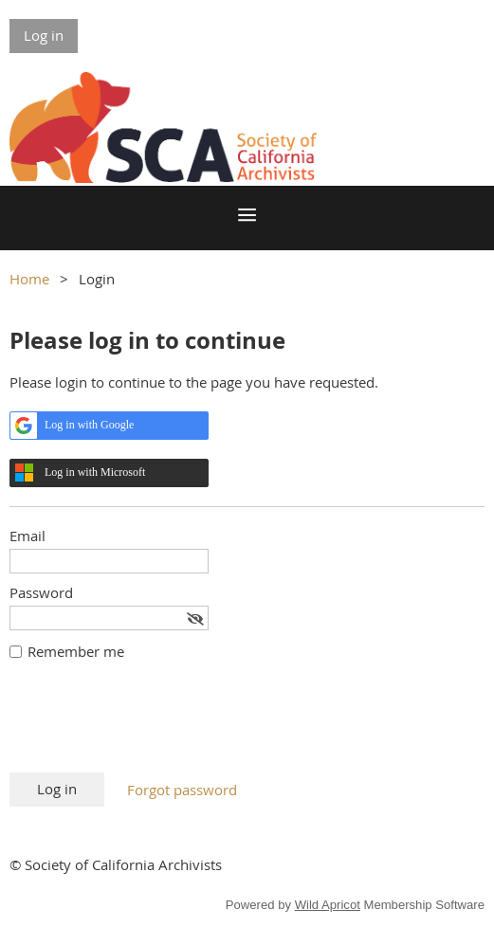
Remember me (75, 651)
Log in (44, 35)
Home (29, 278)
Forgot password (182, 789)
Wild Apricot (327, 905)
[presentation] (153, 726)
